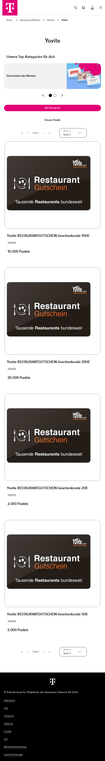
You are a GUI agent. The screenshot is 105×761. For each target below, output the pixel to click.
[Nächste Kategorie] (62, 95)
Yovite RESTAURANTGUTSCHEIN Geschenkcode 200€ (48, 362)
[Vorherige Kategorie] (43, 95)
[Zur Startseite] (10, 8)
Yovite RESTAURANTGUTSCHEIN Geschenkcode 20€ (47, 488)
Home (9, 20)
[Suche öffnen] (75, 8)
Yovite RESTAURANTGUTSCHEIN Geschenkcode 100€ (48, 236)
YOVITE (12, 243)
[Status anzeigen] (92, 8)
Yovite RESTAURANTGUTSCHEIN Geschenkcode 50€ (47, 614)
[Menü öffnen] (101, 7)
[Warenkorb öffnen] (83, 8)
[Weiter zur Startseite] (52, 681)
